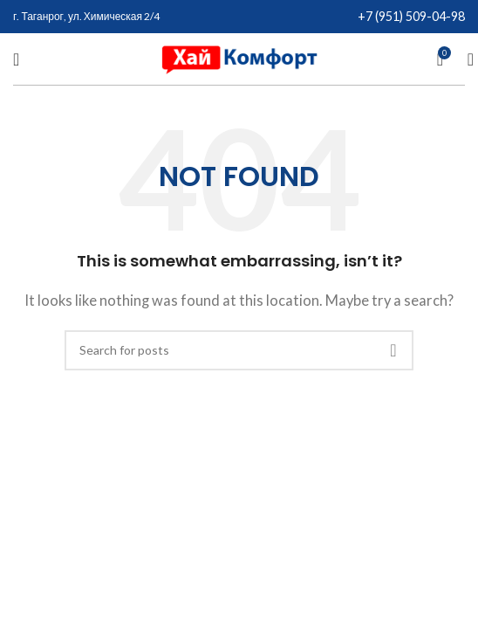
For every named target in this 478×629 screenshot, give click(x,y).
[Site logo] (239, 57)
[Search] (465, 59)
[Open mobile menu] (16, 59)
